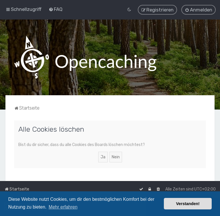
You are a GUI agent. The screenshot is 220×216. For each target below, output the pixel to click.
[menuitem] (55, 9)
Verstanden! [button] (188, 203)
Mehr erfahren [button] (63, 207)
